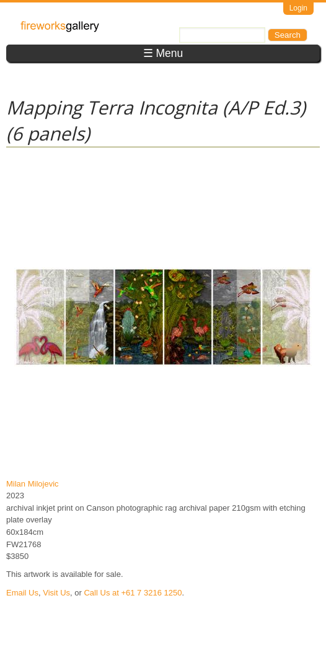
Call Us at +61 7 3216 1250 (133, 592)
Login (298, 8)
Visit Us (56, 592)
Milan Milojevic (32, 483)
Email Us (22, 592)
